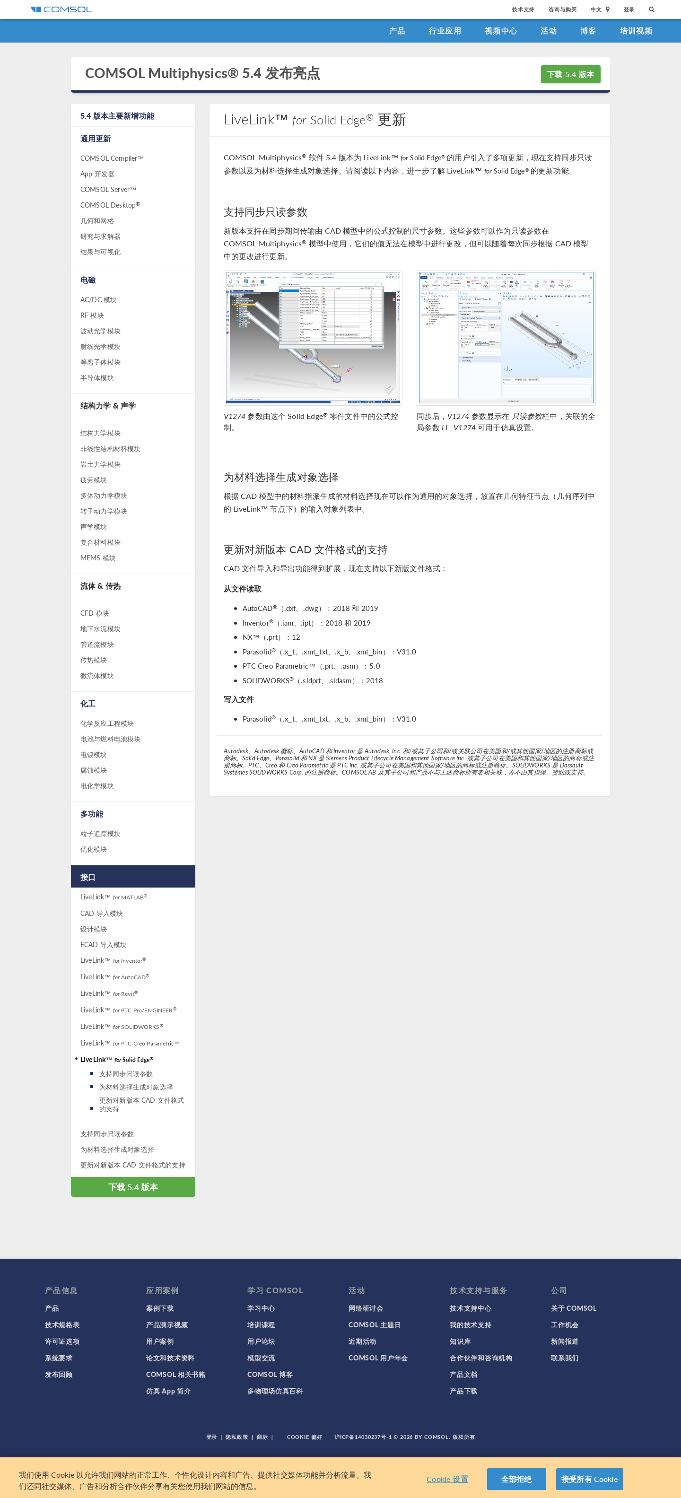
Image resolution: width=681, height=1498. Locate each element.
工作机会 (565, 1324)
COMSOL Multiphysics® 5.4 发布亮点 (202, 73)
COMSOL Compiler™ (112, 158)
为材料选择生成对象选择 (136, 1086)
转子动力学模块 (103, 510)
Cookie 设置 (447, 1478)
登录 (629, 9)
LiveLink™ (113, 896)
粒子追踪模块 (100, 833)
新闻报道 (565, 1341)
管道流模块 (97, 644)
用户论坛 (261, 1341)
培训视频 (636, 30)
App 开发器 (97, 173)
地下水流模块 (100, 628)
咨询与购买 (562, 9)
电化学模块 (97, 785)
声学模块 (93, 526)
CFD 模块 (94, 613)
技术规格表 (62, 1324)
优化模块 (93, 849)
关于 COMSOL (573, 1308)
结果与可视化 (100, 251)
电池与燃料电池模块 (110, 738)
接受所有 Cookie (589, 1478)
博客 (588, 30)
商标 (262, 1436)
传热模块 (93, 659)
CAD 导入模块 (101, 913)
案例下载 (160, 1308)
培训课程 (261, 1324)
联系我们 (565, 1357)
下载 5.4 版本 (570, 74)
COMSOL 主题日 (375, 1324)
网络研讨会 (366, 1308)
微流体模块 (97, 675)
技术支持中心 (470, 1308)
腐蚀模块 (93, 770)
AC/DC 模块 (98, 299)
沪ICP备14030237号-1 (363, 1436)
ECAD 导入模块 (103, 944)
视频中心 (501, 30)
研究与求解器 (100, 236)
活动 (549, 30)
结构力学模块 (100, 432)
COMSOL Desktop (110, 204)
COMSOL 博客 (270, 1374)
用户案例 (160, 1341)
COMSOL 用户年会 (378, 1357)
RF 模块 (92, 315)
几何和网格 (97, 220)
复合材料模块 (100, 542)
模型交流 (261, 1357)
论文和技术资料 (170, 1357)
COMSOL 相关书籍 (176, 1374)
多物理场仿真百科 (275, 1390)
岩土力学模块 (100, 464)
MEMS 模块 (98, 557)
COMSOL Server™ (108, 189)
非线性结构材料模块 (110, 448)
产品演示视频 (167, 1324)
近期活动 (362, 1341)
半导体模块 (97, 377)
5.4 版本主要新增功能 (117, 115)
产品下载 (464, 1390)
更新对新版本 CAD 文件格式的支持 (141, 1104)
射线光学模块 (100, 346)
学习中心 (261, 1308)
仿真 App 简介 (168, 1390)
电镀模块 (93, 754)
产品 (397, 30)
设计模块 (93, 928)
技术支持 (523, 9)
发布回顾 (59, 1374)
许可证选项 (62, 1341)
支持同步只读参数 (126, 1073)
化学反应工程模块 (107, 723)
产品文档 (464, 1374)
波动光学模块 (100, 330)
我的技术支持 (470, 1324)
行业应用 (445, 30)
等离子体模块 (100, 361)
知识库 (460, 1341)
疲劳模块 (93, 479)
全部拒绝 (516, 1478)
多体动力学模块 (103, 495)
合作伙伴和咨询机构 (481, 1357)
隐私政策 (237, 1436)
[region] (340, 1477)
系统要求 (59, 1357)
